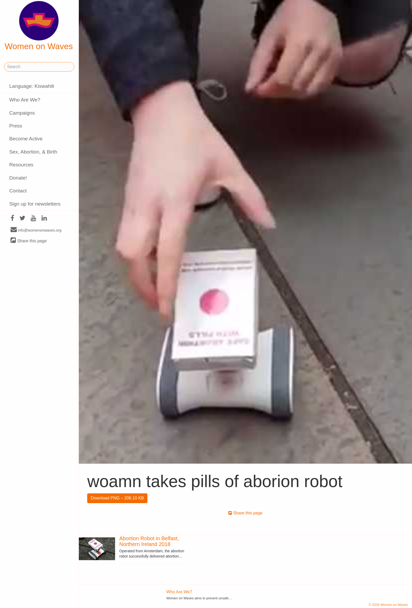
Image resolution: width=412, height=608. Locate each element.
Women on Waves (39, 26)
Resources (21, 164)
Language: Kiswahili (31, 86)
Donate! (18, 178)
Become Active (26, 138)
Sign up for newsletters (34, 204)
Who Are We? (24, 100)
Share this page (29, 240)
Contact (18, 190)
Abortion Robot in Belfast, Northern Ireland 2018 (149, 541)
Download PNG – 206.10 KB (117, 498)
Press (15, 126)
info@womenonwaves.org (36, 230)
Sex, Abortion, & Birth (33, 152)
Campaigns (22, 113)
